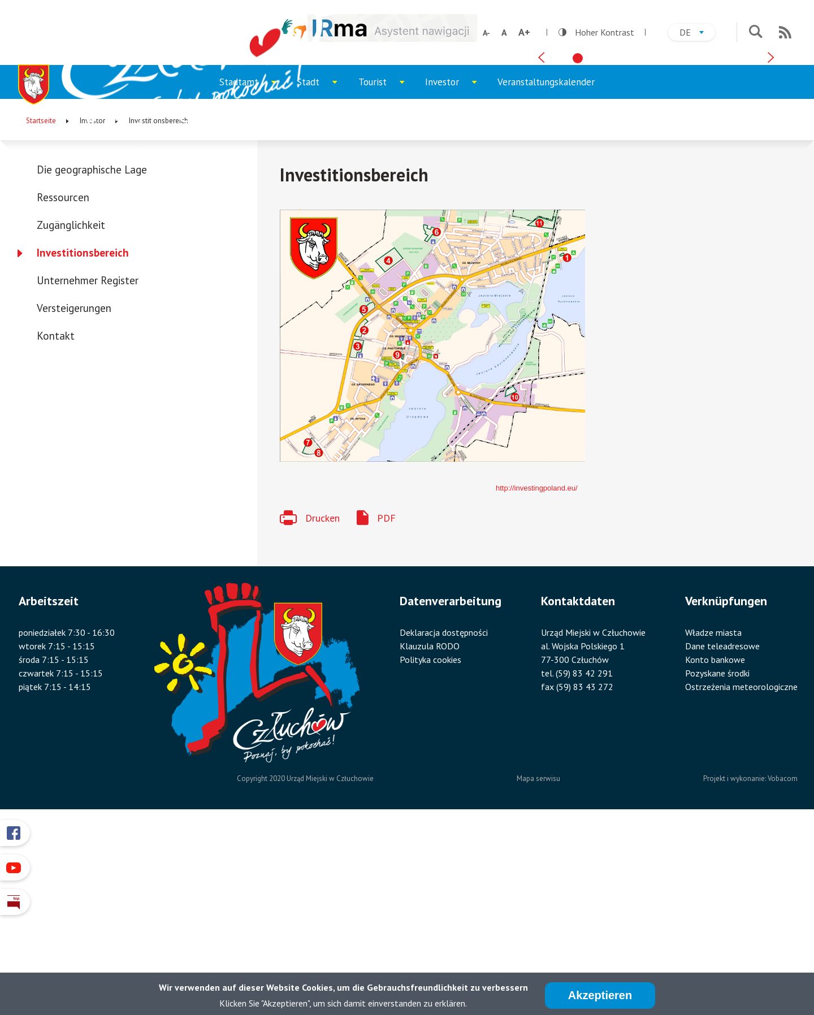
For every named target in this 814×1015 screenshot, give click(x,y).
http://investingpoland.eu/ (537, 677)
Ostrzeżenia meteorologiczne (741, 875)
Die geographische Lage (92, 358)
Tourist (386, 276)
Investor (456, 276)
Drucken (322, 706)
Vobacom (783, 967)
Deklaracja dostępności (444, 821)
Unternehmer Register (87, 469)
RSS (785, 32)
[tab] (578, 238)
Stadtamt (253, 276)
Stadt (322, 276)
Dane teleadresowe (722, 834)
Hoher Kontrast (596, 32)
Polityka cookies (430, 848)
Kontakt (56, 524)
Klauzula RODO (430, 834)
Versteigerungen (74, 497)
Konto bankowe (715, 848)
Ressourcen (63, 386)
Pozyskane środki (717, 861)
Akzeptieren (600, 996)
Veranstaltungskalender (546, 270)
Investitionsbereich (83, 441)
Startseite (41, 309)
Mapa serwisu (538, 967)
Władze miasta (713, 821)
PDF (386, 706)
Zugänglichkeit (71, 413)
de (697, 34)
